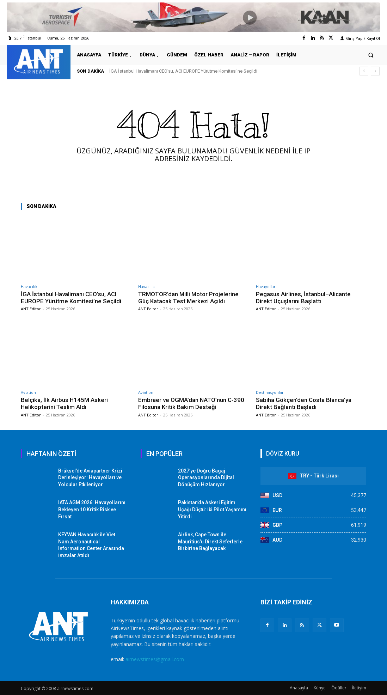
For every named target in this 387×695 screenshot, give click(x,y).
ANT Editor (31, 308)
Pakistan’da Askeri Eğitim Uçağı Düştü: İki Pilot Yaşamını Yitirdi (212, 509)
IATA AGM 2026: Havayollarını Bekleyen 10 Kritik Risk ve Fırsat (91, 509)
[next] (375, 71)
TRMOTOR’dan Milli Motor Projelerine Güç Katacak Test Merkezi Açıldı (188, 298)
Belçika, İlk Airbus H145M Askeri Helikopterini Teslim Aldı (64, 403)
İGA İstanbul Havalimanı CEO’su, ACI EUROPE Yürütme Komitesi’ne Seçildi (183, 71)
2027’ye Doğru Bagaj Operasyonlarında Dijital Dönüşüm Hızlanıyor (206, 477)
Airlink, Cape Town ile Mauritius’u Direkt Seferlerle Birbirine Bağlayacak (210, 541)
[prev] (364, 71)
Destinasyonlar (270, 392)
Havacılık (29, 286)
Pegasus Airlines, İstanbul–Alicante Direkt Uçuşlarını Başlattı (303, 298)
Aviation (28, 392)
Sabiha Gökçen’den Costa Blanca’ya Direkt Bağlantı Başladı (303, 403)
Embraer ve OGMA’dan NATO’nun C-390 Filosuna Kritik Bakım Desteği (191, 403)
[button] (371, 55)
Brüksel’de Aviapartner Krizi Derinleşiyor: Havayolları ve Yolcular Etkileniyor (90, 477)
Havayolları (266, 286)
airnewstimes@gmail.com (154, 659)
